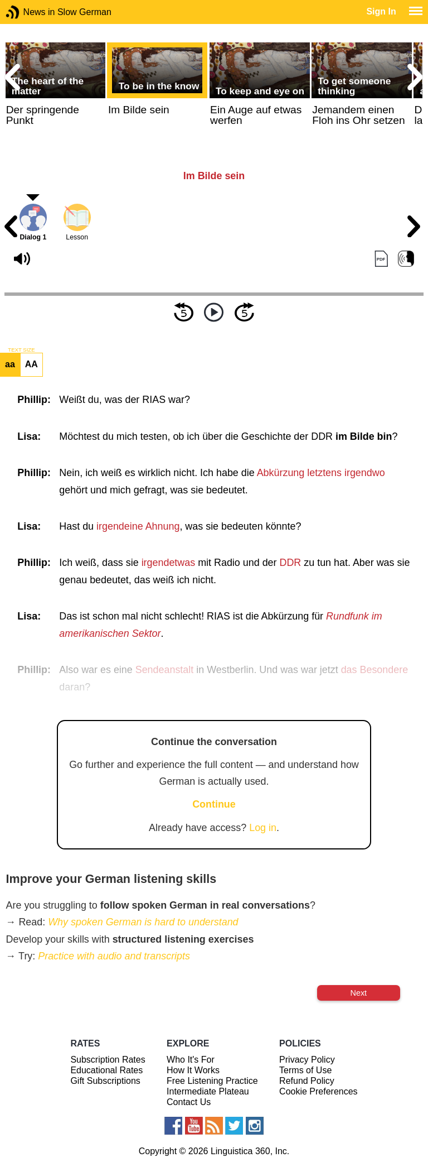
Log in (262, 827)
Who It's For (191, 1059)
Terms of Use (305, 1070)
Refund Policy (306, 1081)
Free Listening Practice (212, 1081)
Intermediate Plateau (208, 1091)
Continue (214, 804)
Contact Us (189, 1102)
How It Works (193, 1070)
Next (359, 992)
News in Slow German (29, 12)
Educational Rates (106, 1070)
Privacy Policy (307, 1059)
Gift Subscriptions (105, 1081)
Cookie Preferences (318, 1091)
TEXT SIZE (21, 350)
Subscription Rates (107, 1059)
